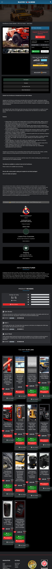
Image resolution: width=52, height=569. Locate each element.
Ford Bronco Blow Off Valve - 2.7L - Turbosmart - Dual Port (32, 474)
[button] (27, 37)
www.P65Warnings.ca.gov (35, 202)
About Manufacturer (26, 89)
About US (17, 564)
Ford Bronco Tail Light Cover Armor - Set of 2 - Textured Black (20, 426)
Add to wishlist (45, 51)
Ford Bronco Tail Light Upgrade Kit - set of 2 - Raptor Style (32, 426)
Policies (16, 566)
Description (26, 79)
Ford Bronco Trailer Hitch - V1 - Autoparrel (44, 473)
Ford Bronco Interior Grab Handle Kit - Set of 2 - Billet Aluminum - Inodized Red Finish (8, 379)
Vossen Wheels (45, 47)
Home (4, 563)
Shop (4, 564)
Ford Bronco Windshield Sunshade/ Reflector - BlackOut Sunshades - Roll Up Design (20, 476)
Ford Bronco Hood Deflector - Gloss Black (44, 376)
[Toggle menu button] (2, 2)
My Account (17, 563)
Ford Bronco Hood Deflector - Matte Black (7, 424)
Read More (26, 241)
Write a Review (14, 304)
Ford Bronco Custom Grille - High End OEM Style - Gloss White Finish (32, 378)
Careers (16, 567)
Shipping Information (7, 566)
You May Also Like (26, 86)
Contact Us (5, 567)
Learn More (44, 60)
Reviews (26, 83)
